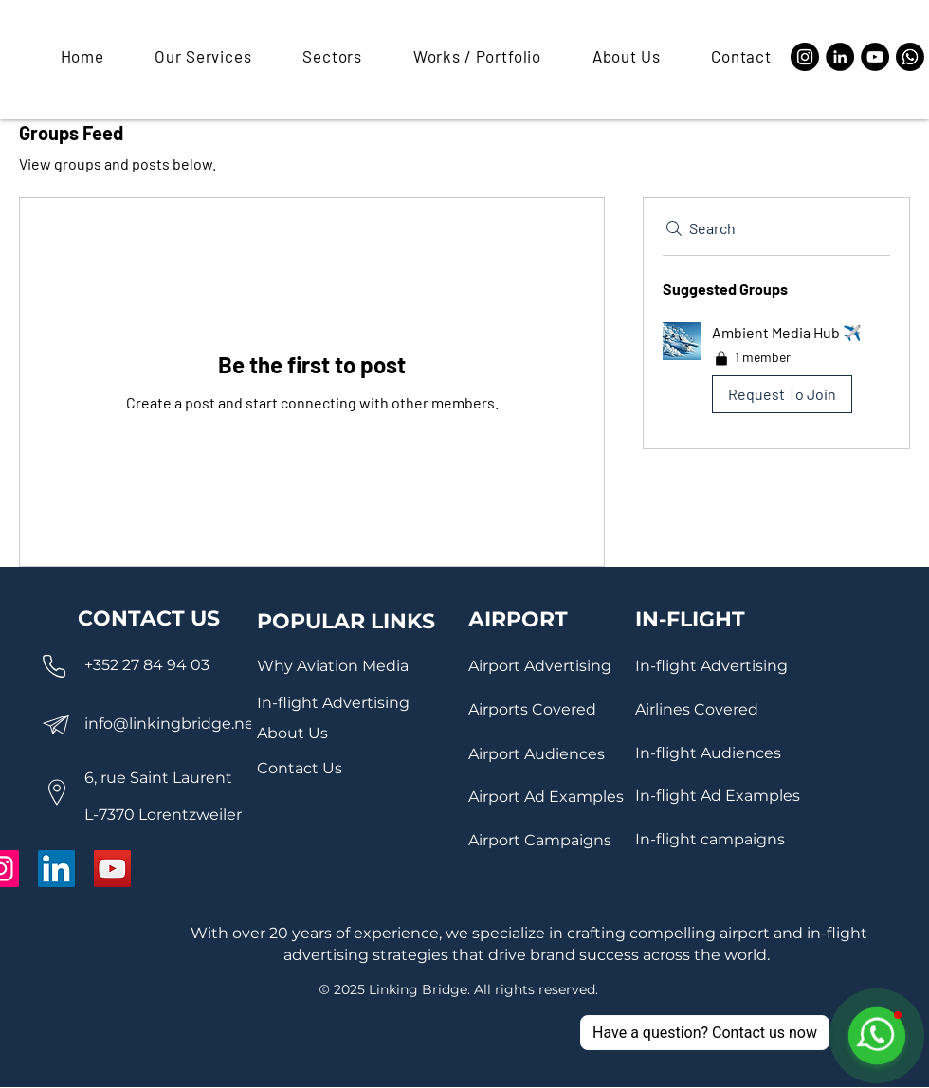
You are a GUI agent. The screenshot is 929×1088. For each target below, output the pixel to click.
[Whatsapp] (910, 57)
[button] (192, 56)
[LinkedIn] (840, 57)
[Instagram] (805, 57)
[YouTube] (875, 57)
